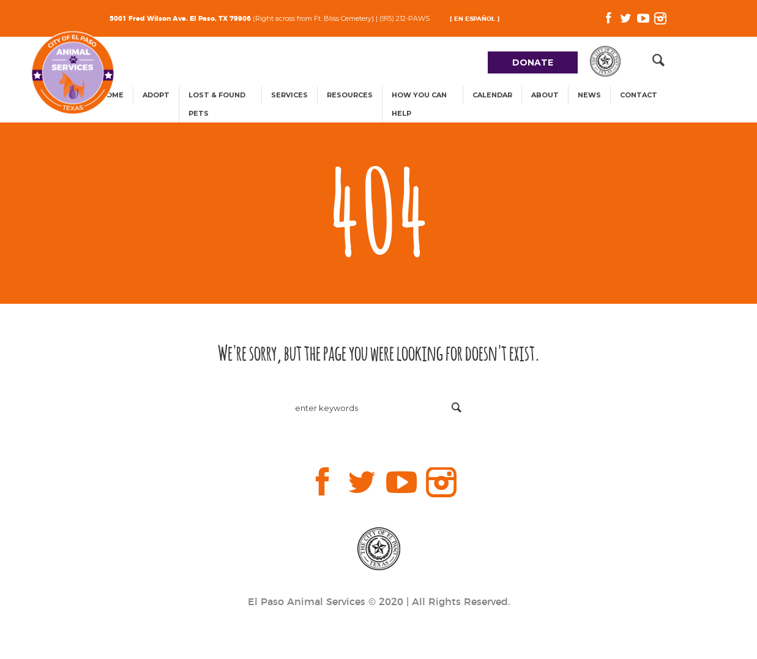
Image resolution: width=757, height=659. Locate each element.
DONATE (532, 62)
